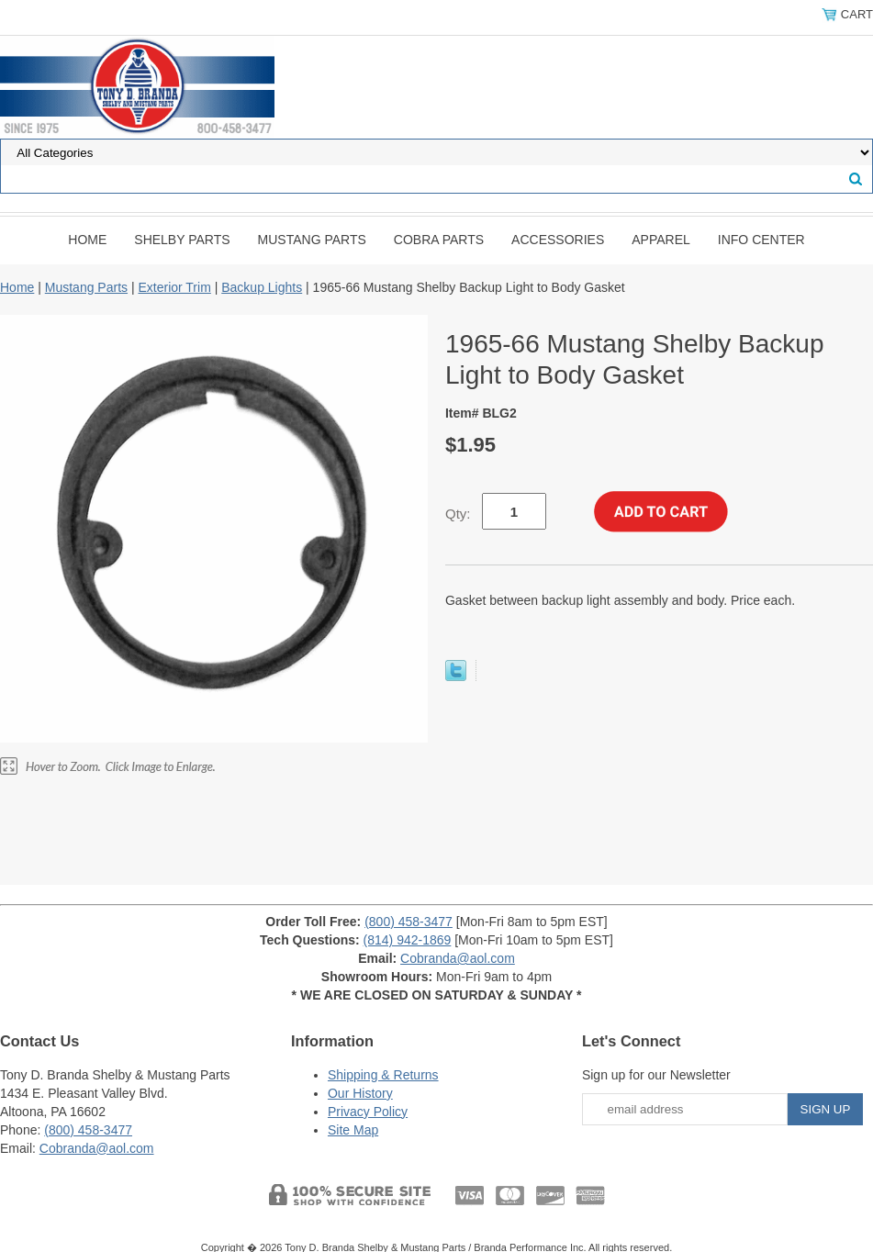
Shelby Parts (181, 239)
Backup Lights (261, 287)
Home (87, 239)
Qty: (458, 513)
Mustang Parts (312, 239)
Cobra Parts (439, 239)
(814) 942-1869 (408, 940)
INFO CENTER (761, 239)
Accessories (557, 239)
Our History (360, 1093)
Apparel (661, 239)
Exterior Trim (174, 287)
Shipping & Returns (383, 1075)
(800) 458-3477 (408, 921)
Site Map (353, 1130)
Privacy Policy (368, 1111)
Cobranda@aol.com (457, 958)
